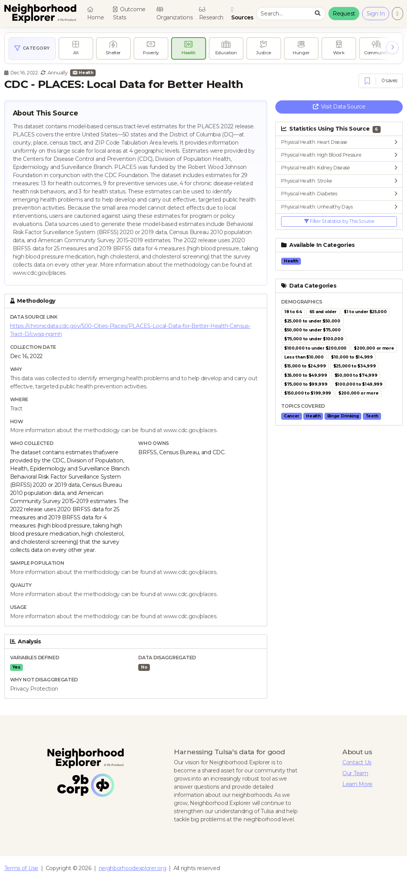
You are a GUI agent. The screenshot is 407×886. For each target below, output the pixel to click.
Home (95, 14)
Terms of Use (21, 868)
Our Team (355, 773)
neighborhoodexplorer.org (133, 868)
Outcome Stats (129, 13)
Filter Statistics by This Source (339, 221)
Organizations (174, 14)
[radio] (75, 48)
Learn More (357, 784)
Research (211, 14)
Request (344, 13)
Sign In (376, 13)
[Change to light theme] (397, 13)
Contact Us (356, 762)
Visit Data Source (339, 106)
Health (83, 72)
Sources (243, 14)
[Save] (367, 81)
